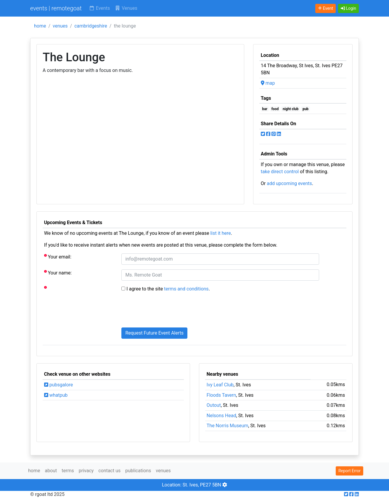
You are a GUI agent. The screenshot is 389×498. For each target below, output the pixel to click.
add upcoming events (289, 183)
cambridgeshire (90, 26)
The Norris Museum (227, 425)
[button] (348, 8)
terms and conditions (186, 289)
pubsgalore (58, 385)
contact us (109, 470)
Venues (126, 8)
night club (290, 109)
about (51, 470)
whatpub (56, 395)
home (40, 26)
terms (68, 470)
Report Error (349, 470)
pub (305, 109)
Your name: (58, 272)
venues (60, 26)
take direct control (280, 171)
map (268, 83)
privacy (86, 470)
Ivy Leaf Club (220, 385)
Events (99, 8)
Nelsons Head (221, 415)
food (275, 109)
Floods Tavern (221, 395)
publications (138, 470)
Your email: (57, 256)
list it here (220, 233)
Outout (214, 405)
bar (265, 109)
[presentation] (166, 311)
